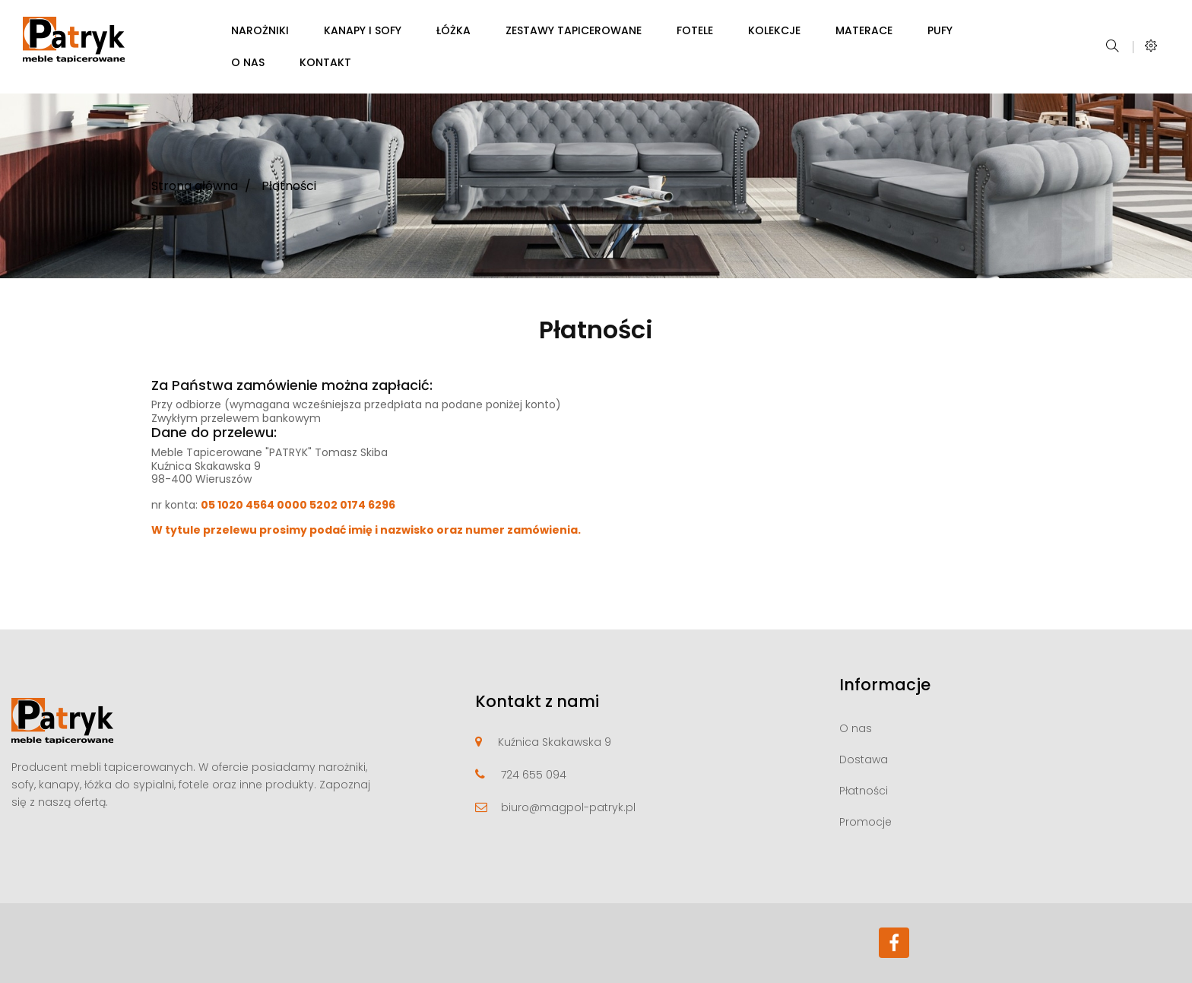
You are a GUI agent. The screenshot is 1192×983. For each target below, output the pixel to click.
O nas (855, 728)
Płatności (863, 790)
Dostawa (863, 759)
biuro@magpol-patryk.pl (568, 807)
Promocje (865, 821)
